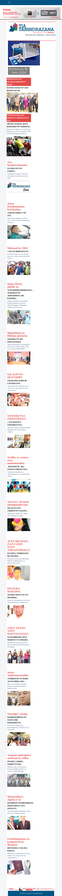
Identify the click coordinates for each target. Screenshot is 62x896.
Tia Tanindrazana (37, 893)
